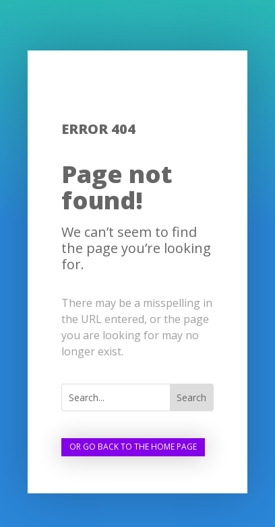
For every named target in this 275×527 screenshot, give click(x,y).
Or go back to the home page (133, 446)
